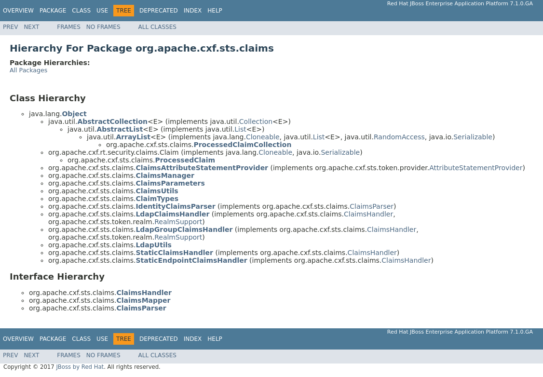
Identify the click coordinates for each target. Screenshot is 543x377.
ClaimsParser (372, 206)
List (240, 129)
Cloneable (263, 137)
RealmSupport (178, 222)
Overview (18, 10)
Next (31, 27)
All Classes (157, 27)
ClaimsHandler (368, 214)
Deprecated (158, 10)
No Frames (103, 27)
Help (214, 10)
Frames (69, 27)
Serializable (472, 137)
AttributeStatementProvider (475, 168)
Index (193, 10)
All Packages (28, 70)
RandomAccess (399, 137)
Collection (255, 121)
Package (53, 10)
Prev (10, 27)
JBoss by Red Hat (80, 367)
